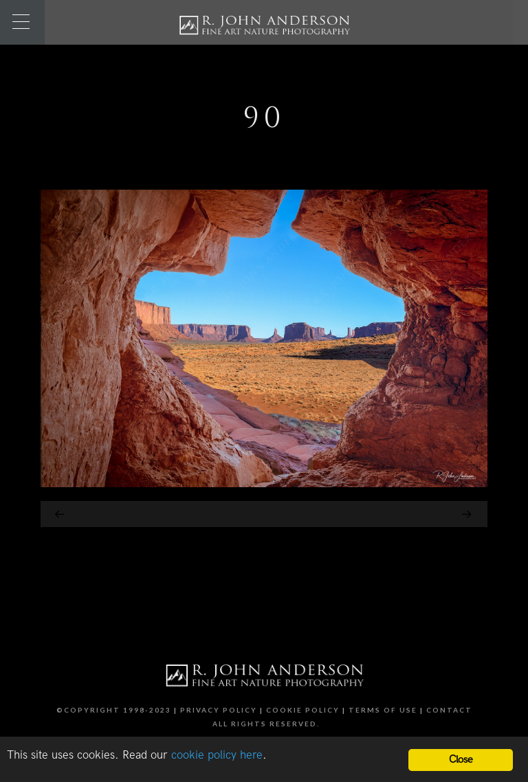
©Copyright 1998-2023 (113, 710)
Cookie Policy (303, 710)
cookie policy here (217, 755)
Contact (449, 710)
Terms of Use (383, 710)
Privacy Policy (218, 710)
